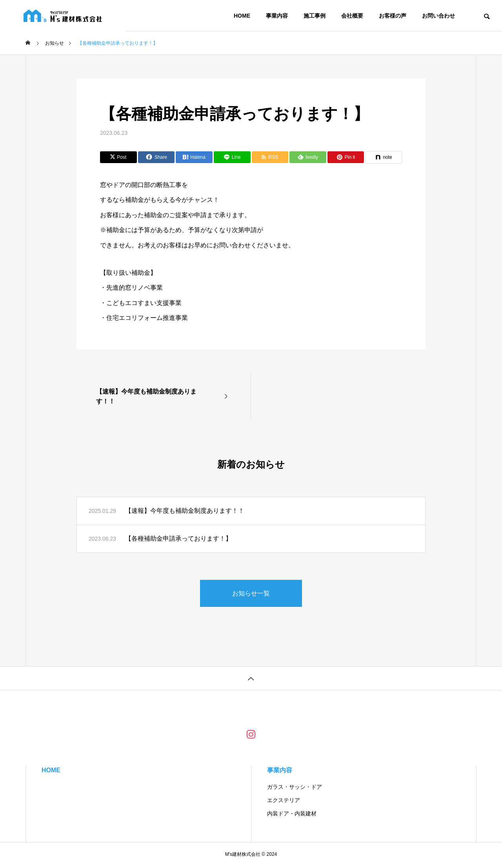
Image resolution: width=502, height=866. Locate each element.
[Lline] (232, 157)
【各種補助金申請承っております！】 (178, 538)
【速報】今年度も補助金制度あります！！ (184, 510)
